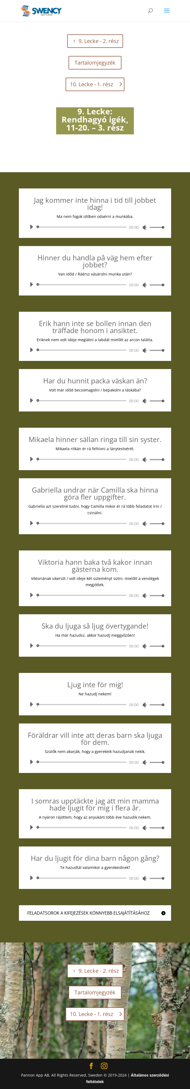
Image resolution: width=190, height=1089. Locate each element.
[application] (95, 227)
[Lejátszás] (31, 227)
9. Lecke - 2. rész (99, 41)
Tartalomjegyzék (95, 62)
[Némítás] (144, 227)
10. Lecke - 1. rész (91, 84)
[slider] (82, 227)
